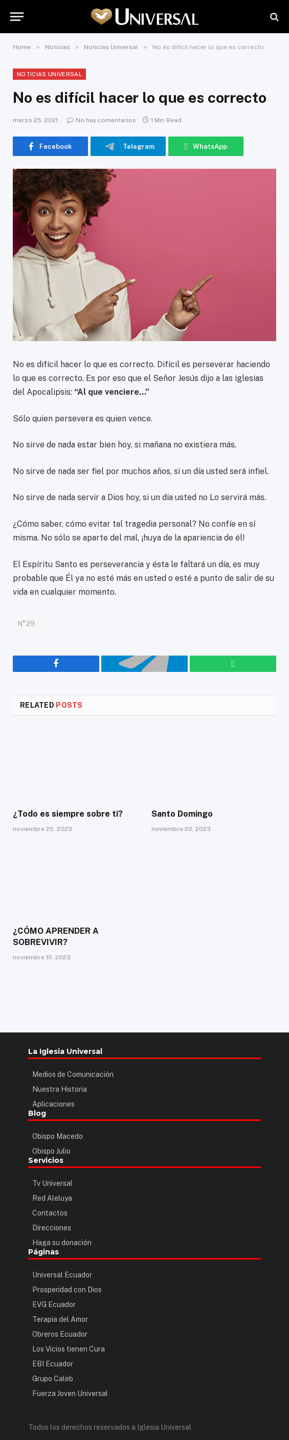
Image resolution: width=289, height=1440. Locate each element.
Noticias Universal (49, 74)
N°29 (26, 623)
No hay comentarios (101, 120)
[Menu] (17, 16)
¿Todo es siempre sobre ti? (68, 814)
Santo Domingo (182, 814)
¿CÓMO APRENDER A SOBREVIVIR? (55, 936)
